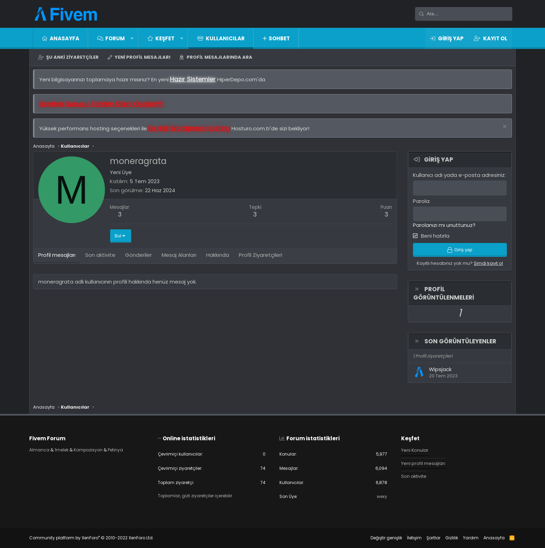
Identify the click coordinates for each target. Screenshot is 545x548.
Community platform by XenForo (98, 538)
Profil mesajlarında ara (219, 57)
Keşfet (164, 38)
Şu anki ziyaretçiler (72, 57)
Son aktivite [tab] (104, 259)
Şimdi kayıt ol (484, 267)
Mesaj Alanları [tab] (182, 259)
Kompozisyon (98, 448)
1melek (70, 448)
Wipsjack (436, 374)
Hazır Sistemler (196, 82)
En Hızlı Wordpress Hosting (193, 131)
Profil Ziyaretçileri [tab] (264, 259)
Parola (417, 204)
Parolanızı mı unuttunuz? (440, 228)
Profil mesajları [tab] (60, 259)
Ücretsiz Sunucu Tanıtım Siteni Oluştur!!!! (105, 107)
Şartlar (426, 538)
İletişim (407, 538)
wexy (378, 496)
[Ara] (463, 14)
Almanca (46, 448)
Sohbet (279, 38)
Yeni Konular (411, 448)
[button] (132, 38)
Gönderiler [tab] (142, 259)
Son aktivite (410, 475)
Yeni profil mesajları (142, 57)
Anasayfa (64, 38)
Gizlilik (444, 538)
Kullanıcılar (225, 38)
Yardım (464, 538)
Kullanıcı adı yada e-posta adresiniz (455, 178)
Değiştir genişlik (379, 538)
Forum (115, 38)
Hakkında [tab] (221, 259)
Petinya (128, 448)
